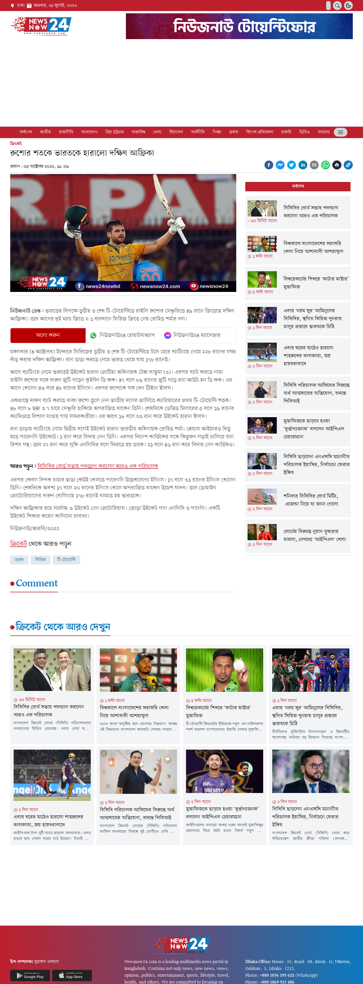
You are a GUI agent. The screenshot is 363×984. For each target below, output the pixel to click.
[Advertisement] (181, 84)
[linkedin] (302, 164)
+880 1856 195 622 (277, 975)
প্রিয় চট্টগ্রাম (114, 132)
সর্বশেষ (26, 132)
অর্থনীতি (198, 132)
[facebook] (268, 164)
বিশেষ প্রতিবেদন (259, 132)
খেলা (157, 132)
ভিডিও (304, 132)
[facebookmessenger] (280, 164)
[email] (314, 164)
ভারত (19, 560)
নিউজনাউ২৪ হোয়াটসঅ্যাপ (122, 335)
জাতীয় (45, 132)
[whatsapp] (325, 164)
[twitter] (291, 164)
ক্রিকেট (16, 144)
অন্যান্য (324, 132)
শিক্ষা (217, 132)
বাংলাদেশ (89, 132)
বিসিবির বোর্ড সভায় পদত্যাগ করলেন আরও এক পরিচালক (97, 466)
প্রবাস (233, 132)
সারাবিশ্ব (138, 132)
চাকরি (286, 132)
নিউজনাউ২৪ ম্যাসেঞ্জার (192, 335)
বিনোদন (176, 132)
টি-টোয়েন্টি (66, 560)
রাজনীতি (66, 132)
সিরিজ (40, 560)
